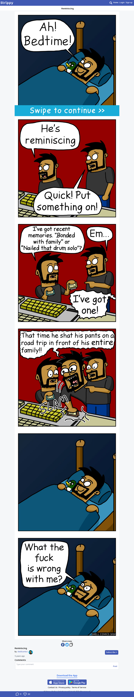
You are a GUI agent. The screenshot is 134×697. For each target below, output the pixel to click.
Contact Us (52, 687)
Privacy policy (64, 687)
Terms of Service (79, 687)
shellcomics (23, 651)
